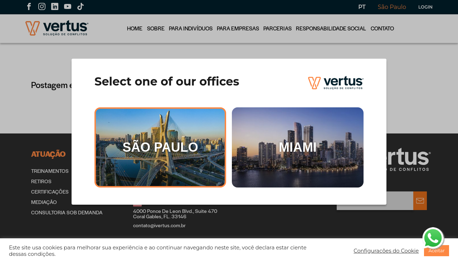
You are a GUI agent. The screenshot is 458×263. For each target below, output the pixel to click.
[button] (386, 251)
